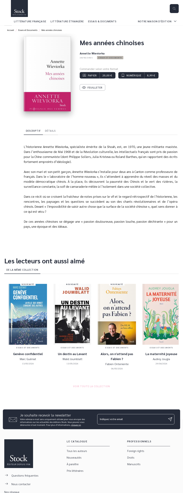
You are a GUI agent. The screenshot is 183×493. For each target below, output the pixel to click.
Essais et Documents (27, 30)
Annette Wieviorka (92, 53)
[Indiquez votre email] (131, 419)
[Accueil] (19, 8)
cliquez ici (76, 424)
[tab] (8, 21)
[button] (110, 57)
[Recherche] (174, 8)
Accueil (10, 30)
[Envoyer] (170, 419)
